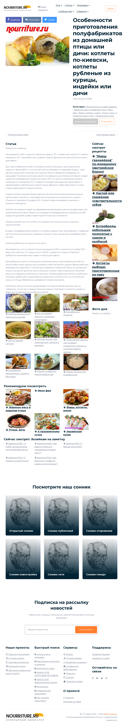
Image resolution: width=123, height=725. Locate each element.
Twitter (49, 19)
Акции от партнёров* (85, 121)
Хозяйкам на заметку (75, 662)
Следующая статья (105, 135)
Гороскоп (69, 673)
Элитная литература (17, 662)
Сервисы (82, 11)
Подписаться (86, 630)
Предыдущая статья (18, 135)
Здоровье (82, 5)
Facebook (13, 19)
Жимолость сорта (45, 668)
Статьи (68, 5)
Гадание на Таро (73, 681)
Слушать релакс (15, 658)
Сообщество (65, 11)
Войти (111, 8)
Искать (68, 654)
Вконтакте (32, 19)
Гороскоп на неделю (17, 654)
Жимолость (42, 687)
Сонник (68, 677)
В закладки (107, 121)
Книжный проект (16, 666)
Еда (58, 5)
